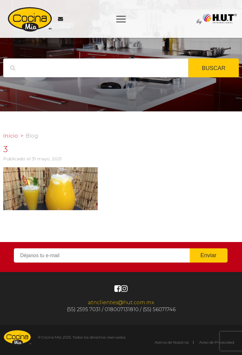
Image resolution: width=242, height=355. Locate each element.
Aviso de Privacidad (216, 342)
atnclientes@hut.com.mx (121, 302)
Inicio (10, 136)
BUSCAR (213, 68)
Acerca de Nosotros (172, 342)
